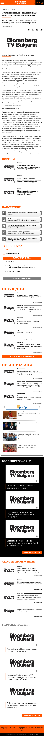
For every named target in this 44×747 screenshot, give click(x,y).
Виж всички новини (22, 356)
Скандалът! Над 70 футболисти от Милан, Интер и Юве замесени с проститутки (21, 437)
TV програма (12, 245)
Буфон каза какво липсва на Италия (22, 426)
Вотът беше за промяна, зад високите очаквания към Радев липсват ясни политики (29, 597)
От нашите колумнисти (23, 293)
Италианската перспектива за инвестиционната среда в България (29, 296)
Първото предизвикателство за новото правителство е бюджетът (29, 583)
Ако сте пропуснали (18, 561)
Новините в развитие (24, 332)
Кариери (4, 727)
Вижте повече (32, 552)
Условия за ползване (10, 734)
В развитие (19, 162)
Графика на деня (16, 624)
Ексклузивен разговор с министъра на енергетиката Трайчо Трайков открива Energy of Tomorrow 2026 (29, 385)
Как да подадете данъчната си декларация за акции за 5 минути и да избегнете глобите (29, 372)
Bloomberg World (16, 461)
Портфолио (22, 727)
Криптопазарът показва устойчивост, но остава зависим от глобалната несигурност (29, 309)
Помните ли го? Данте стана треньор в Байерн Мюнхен (19, 448)
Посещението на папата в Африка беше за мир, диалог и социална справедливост (29, 321)
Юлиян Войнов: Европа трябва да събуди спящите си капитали (29, 610)
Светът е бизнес (20, 607)
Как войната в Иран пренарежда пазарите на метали (22, 650)
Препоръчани (17, 364)
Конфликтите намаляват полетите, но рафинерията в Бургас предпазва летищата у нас (29, 570)
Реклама (13, 727)
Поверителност (18, 734)
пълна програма (22, 278)
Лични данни (24, 734)
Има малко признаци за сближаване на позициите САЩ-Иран (20, 514)
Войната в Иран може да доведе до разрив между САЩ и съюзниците (22, 543)
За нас (31, 727)
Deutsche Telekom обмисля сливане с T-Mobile (21, 486)
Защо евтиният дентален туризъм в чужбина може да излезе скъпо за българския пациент (29, 397)
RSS (22, 730)
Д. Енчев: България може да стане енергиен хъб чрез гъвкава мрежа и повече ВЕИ (29, 346)
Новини (8, 159)
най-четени (11, 207)
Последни (13, 288)
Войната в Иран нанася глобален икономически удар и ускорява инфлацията (22, 705)
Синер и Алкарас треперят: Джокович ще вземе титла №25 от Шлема (21, 415)
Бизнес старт (20, 593)
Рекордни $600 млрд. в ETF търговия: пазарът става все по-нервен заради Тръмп (22, 677)
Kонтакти (39, 727)
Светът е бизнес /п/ (11, 254)
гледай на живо (22, 258)
